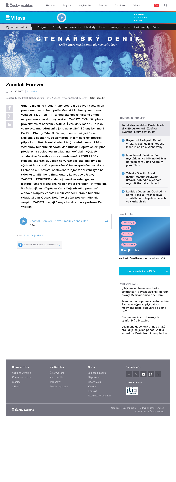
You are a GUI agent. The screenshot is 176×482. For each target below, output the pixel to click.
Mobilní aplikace (59, 439)
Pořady (56, 27)
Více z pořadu (129, 312)
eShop (15, 439)
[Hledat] (166, 5)
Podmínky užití (146, 461)
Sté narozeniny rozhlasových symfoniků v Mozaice (152, 362)
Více (157, 27)
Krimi (126, 257)
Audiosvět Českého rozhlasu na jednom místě (142, 287)
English (160, 461)
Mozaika (32, 91)
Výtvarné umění (16, 27)
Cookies (115, 461)
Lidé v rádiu (94, 434)
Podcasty (55, 434)
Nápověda (93, 430)
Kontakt (92, 443)
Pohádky (127, 262)
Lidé (102, 27)
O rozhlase (120, 5)
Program (67, 5)
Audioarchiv (140, 18)
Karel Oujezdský (33, 294)
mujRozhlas (85, 5)
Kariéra (92, 439)
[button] (106, 280)
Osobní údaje (129, 461)
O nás (126, 27)
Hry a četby (128, 251)
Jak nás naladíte (97, 425)
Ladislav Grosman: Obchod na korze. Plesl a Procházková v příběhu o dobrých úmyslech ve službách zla (146, 225)
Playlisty (90, 27)
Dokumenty (142, 27)
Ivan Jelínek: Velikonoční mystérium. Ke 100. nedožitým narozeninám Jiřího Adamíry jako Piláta (146, 188)
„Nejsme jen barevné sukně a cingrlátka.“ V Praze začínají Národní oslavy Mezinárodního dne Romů (152, 325)
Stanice (103, 5)
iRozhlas (50, 5)
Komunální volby (21, 430)
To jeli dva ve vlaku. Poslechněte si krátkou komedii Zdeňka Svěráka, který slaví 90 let (143, 157)
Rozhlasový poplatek (99, 448)
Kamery (138, 21)
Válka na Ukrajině (21, 425)
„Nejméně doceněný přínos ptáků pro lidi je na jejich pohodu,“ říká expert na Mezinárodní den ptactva (153, 379)
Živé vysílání (129, 273)
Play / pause (23, 280)
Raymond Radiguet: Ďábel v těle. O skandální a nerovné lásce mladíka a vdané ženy (145, 172)
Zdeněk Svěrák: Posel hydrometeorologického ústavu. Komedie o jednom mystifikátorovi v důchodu (143, 207)
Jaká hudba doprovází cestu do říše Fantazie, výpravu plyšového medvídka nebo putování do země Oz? (153, 346)
